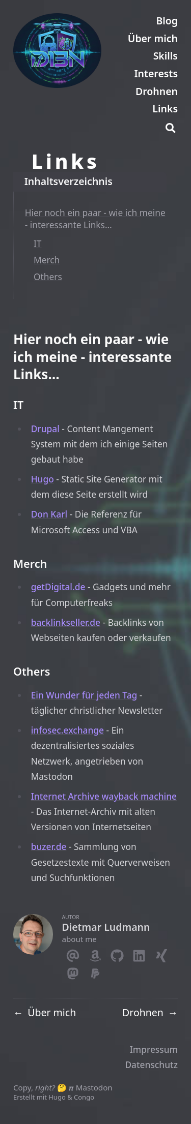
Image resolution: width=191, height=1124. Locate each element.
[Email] (73, 953)
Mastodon (94, 1087)
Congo (84, 1097)
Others (48, 276)
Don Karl (49, 514)
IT (38, 243)
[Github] (117, 953)
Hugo (42, 479)
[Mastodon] (73, 971)
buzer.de (49, 846)
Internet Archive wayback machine (104, 796)
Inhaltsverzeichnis (68, 181)
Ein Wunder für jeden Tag (84, 695)
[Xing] (161, 953)
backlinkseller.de (65, 622)
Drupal (45, 428)
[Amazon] (95, 953)
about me (79, 939)
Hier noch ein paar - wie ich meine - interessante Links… (95, 218)
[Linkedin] (139, 953)
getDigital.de (58, 587)
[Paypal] (95, 971)
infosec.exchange (67, 730)
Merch (47, 260)
